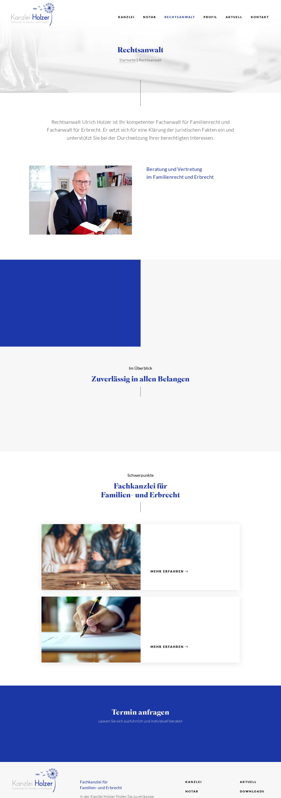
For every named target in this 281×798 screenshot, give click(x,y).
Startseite (127, 60)
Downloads (252, 791)
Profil (210, 17)
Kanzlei (126, 17)
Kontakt (260, 17)
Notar (149, 17)
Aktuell (234, 17)
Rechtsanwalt (180, 17)
